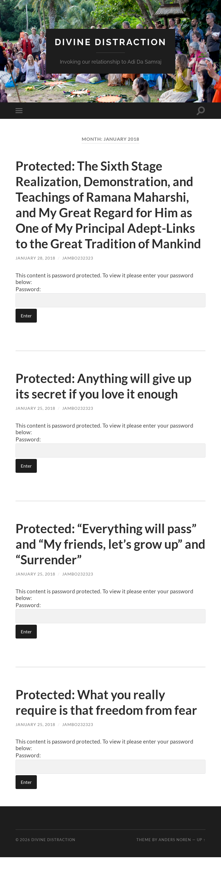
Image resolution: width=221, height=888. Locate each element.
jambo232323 (77, 273)
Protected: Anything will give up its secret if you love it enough (107, 401)
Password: (110, 312)
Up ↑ (201, 870)
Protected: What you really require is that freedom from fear (98, 725)
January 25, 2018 (35, 423)
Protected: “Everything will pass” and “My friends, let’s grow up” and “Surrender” (110, 559)
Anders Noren (175, 870)
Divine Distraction (110, 42)
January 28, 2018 (35, 273)
